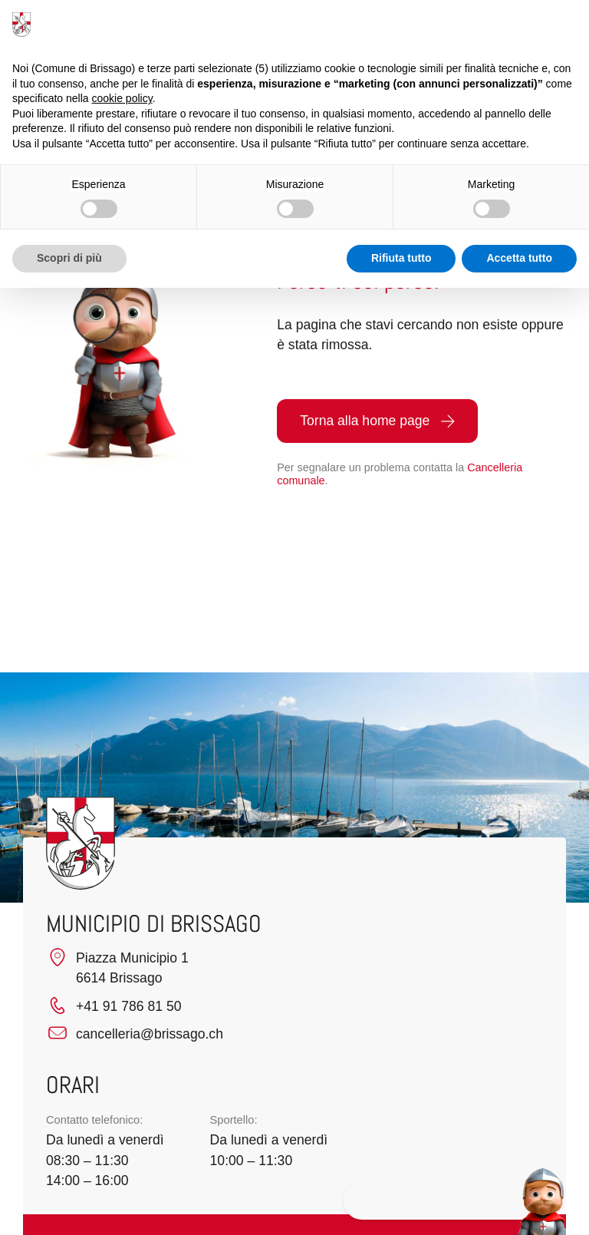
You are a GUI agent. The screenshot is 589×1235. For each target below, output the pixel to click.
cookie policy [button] (122, 98)
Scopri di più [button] (69, 258)
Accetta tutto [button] (519, 258)
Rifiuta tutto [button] (401, 258)
